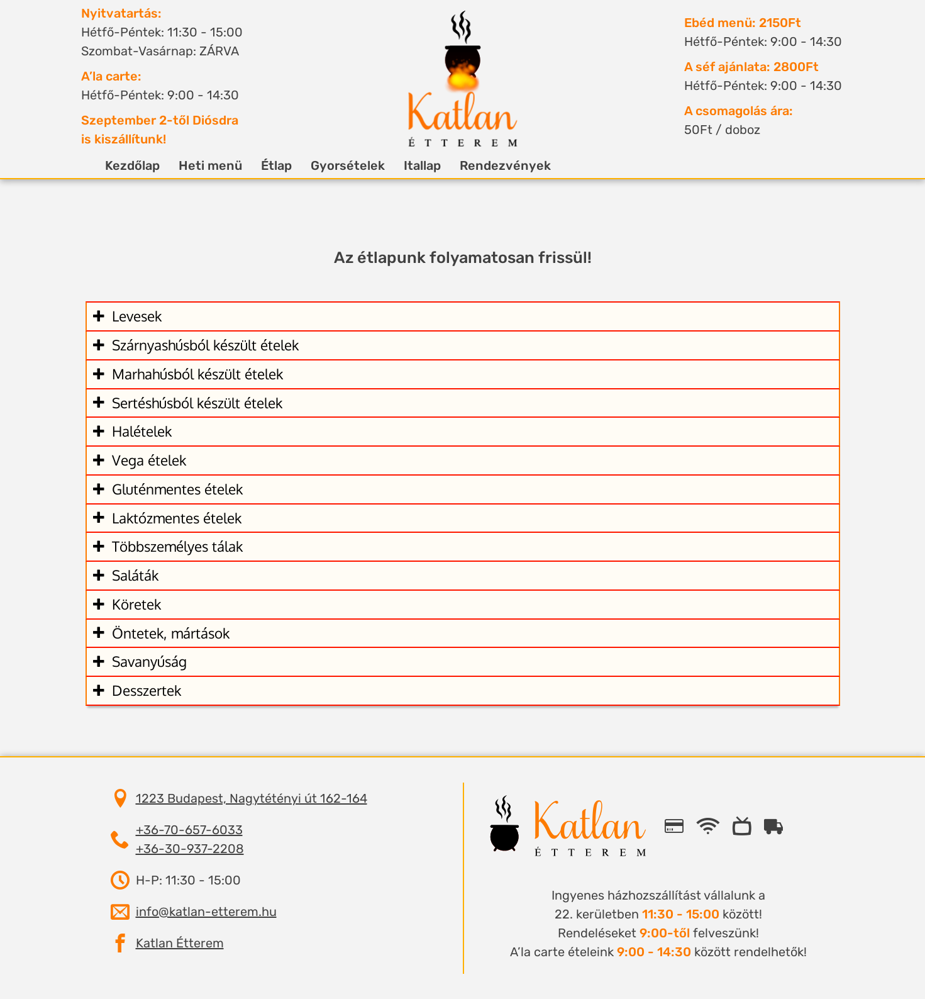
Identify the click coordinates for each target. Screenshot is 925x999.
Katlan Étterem (180, 943)
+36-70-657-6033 (189, 829)
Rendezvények (495, 165)
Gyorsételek (338, 165)
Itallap (412, 165)
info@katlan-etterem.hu (206, 911)
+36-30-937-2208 (190, 848)
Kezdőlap (122, 165)
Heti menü (200, 165)
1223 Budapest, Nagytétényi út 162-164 (251, 798)
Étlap (266, 165)
